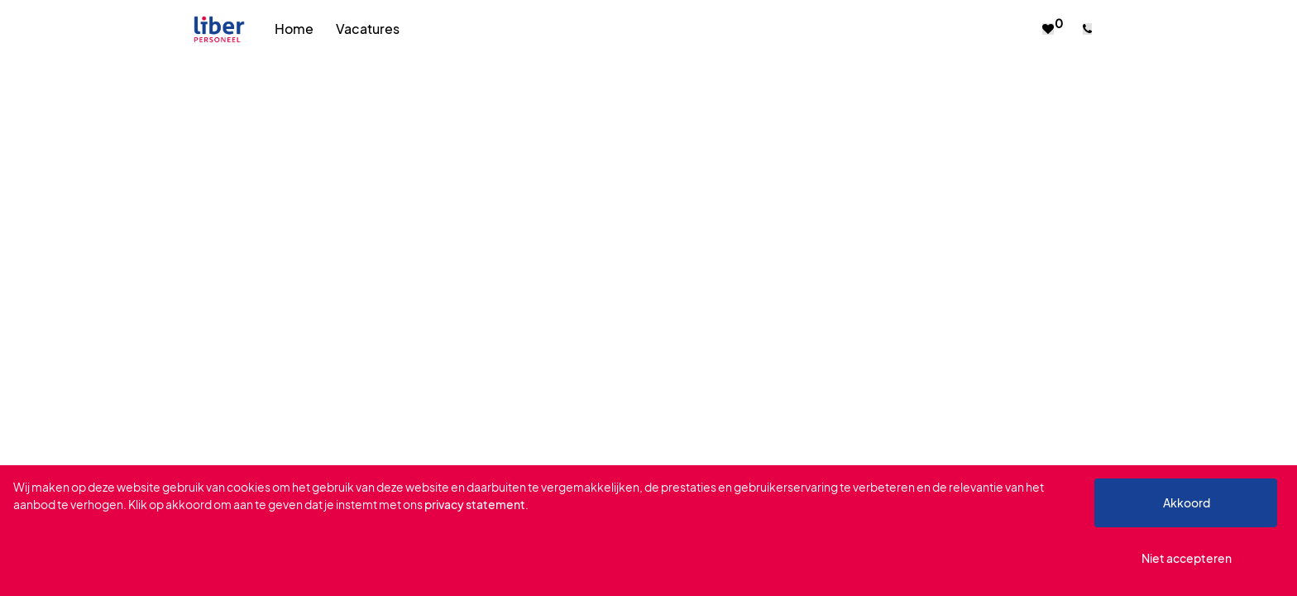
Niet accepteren (1186, 557)
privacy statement (474, 504)
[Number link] (1090, 29)
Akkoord (1186, 502)
